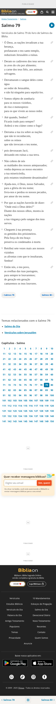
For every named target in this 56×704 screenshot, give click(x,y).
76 (30, 385)
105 (25, 400)
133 (15, 416)
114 (20, 405)
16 (30, 353)
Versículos (15, 598)
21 (4, 359)
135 (25, 416)
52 (9, 374)
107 (36, 400)
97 (36, 395)
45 (25, 369)
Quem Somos (41, 637)
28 (41, 359)
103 (15, 400)
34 (20, 364)
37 (36, 364)
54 (20, 374)
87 (36, 390)
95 (25, 395)
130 (52, 411)
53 (14, 374)
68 (41, 379)
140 (52, 416)
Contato (41, 632)
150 (52, 421)
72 (9, 385)
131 (4, 416)
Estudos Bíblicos (14, 604)
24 (20, 359)
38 (41, 364)
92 (9, 395)
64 (20, 379)
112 (9, 405)
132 (9, 416)
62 (9, 379)
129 (47, 411)
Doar (31, 12)
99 (46, 395)
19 (46, 353)
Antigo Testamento (9, 19)
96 (30, 395)
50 (52, 369)
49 (46, 369)
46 (30, 369)
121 (4, 411)
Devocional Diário (41, 615)
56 (30, 374)
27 (36, 359)
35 (25, 364)
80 (52, 385)
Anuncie (28, 643)
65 (25, 379)
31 (4, 364)
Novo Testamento (41, 620)
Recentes (41, 626)
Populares (15, 626)
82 (9, 390)
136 (31, 416)
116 (31, 405)
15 (25, 353)
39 (46, 364)
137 (36, 416)
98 (41, 395)
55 (25, 374)
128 (41, 411)
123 (15, 411)
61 (4, 379)
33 (14, 364)
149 (47, 421)
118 (41, 405)
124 (20, 411)
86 (30, 390)
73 (14, 385)
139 (47, 416)
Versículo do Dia (15, 609)
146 (31, 421)
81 (4, 390)
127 (36, 411)
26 (30, 359)
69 (46, 379)
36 (30, 364)
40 (52, 364)
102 (9, 400)
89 (46, 390)
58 (41, 374)
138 (41, 416)
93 (14, 395)
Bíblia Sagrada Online (13, 12)
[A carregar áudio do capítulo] (52, 25)
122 (9, 411)
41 (4, 369)
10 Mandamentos (41, 598)
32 (9, 364)
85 (25, 390)
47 (36, 369)
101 (4, 400)
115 (25, 405)
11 (4, 353)
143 (15, 421)
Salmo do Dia (12, 326)
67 (36, 379)
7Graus (21, 688)
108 (41, 400)
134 (20, 416)
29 (46, 359)
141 (4, 421)
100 (52, 395)
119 (47, 405)
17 (36, 353)
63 (14, 379)
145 (25, 421)
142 (9, 421)
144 (20, 421)
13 (14, 353)
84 (20, 390)
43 (14, 369)
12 (9, 353)
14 (20, 353)
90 (52, 390)
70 (52, 379)
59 (46, 374)
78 (41, 385)
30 (52, 359)
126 (31, 411)
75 (25, 385)
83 (14, 390)
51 (4, 374)
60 (52, 374)
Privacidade (14, 637)
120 (52, 405)
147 (36, 421)
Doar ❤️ (17, 584)
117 (36, 405)
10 (52, 348)
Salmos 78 (8, 295)
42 (9, 369)
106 (31, 400)
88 (41, 390)
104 (20, 400)
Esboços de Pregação (41, 604)
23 (14, 359)
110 (52, 400)
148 (41, 421)
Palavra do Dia (14, 615)
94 (20, 395)
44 (20, 369)
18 (41, 353)
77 (36, 385)
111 (4, 405)
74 (20, 385)
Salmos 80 (48, 295)
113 (15, 405)
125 (25, 411)
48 (41, 369)
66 (30, 379)
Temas (14, 632)
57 (36, 374)
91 (4, 395)
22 (9, 359)
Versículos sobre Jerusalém (20, 332)
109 (47, 400)
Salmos (23, 19)
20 (52, 353)
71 (4, 385)
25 (25, 359)
